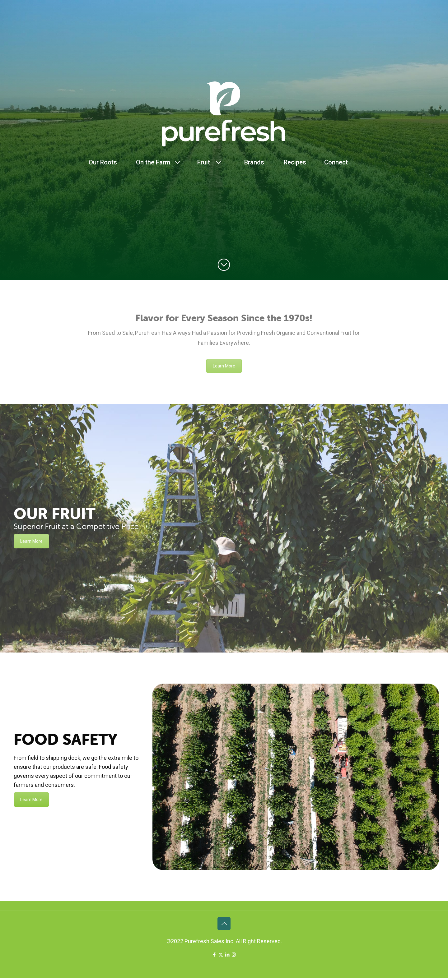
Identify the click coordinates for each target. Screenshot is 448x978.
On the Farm (153, 162)
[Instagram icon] (233, 954)
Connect (336, 162)
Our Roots (103, 162)
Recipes (295, 162)
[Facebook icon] (214, 954)
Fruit (203, 162)
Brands (254, 162)
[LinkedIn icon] (227, 954)
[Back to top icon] (224, 923)
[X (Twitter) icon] (220, 954)
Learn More (224, 365)
